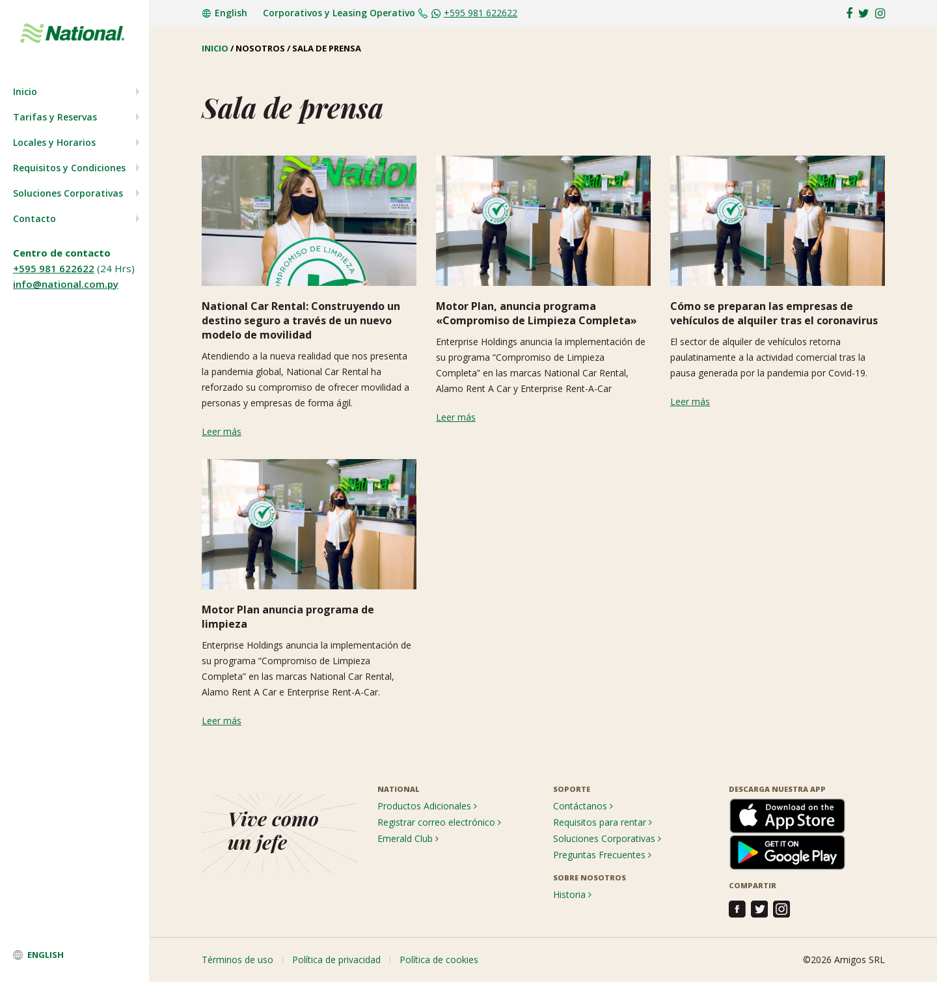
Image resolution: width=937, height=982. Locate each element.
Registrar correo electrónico (439, 822)
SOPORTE (571, 789)
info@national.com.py (65, 283)
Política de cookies (439, 959)
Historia (572, 894)
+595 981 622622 (53, 268)
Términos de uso (237, 959)
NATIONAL (398, 789)
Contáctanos (583, 806)
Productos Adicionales (427, 806)
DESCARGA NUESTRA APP (777, 789)
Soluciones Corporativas (68, 193)
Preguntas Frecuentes (602, 855)
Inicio (25, 91)
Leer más (221, 431)
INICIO (215, 48)
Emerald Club (408, 838)
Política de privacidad (336, 959)
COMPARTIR (752, 885)
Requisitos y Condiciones (69, 167)
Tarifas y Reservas (55, 117)
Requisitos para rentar (602, 822)
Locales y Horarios (54, 142)
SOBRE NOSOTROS (589, 877)
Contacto (34, 218)
